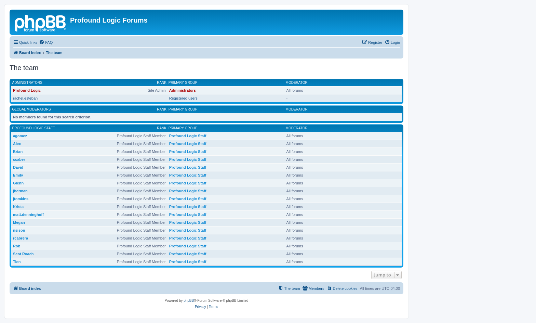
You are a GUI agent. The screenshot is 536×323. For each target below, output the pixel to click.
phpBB (189, 300)
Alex (17, 144)
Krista (18, 207)
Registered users (183, 98)
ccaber (19, 159)
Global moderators (31, 109)
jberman (20, 191)
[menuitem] (46, 42)
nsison (19, 230)
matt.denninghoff (28, 214)
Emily (18, 175)
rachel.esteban (25, 98)
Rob (16, 246)
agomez (20, 136)
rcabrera (20, 238)
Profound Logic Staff (33, 128)
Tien (17, 262)
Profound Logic (27, 90)
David (18, 167)
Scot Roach (23, 254)
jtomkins (20, 199)
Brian (18, 152)
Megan (19, 222)
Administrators (27, 83)
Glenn (18, 183)
